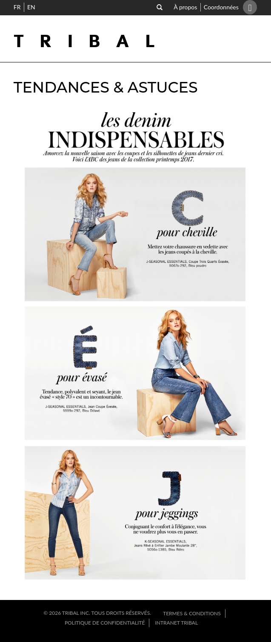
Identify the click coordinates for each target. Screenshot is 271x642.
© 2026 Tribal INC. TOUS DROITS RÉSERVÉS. (97, 613)
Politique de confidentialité (105, 622)
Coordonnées (220, 7)
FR (17, 7)
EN (31, 7)
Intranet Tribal (176, 622)
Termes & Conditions (192, 613)
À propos (187, 7)
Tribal (92, 42)
